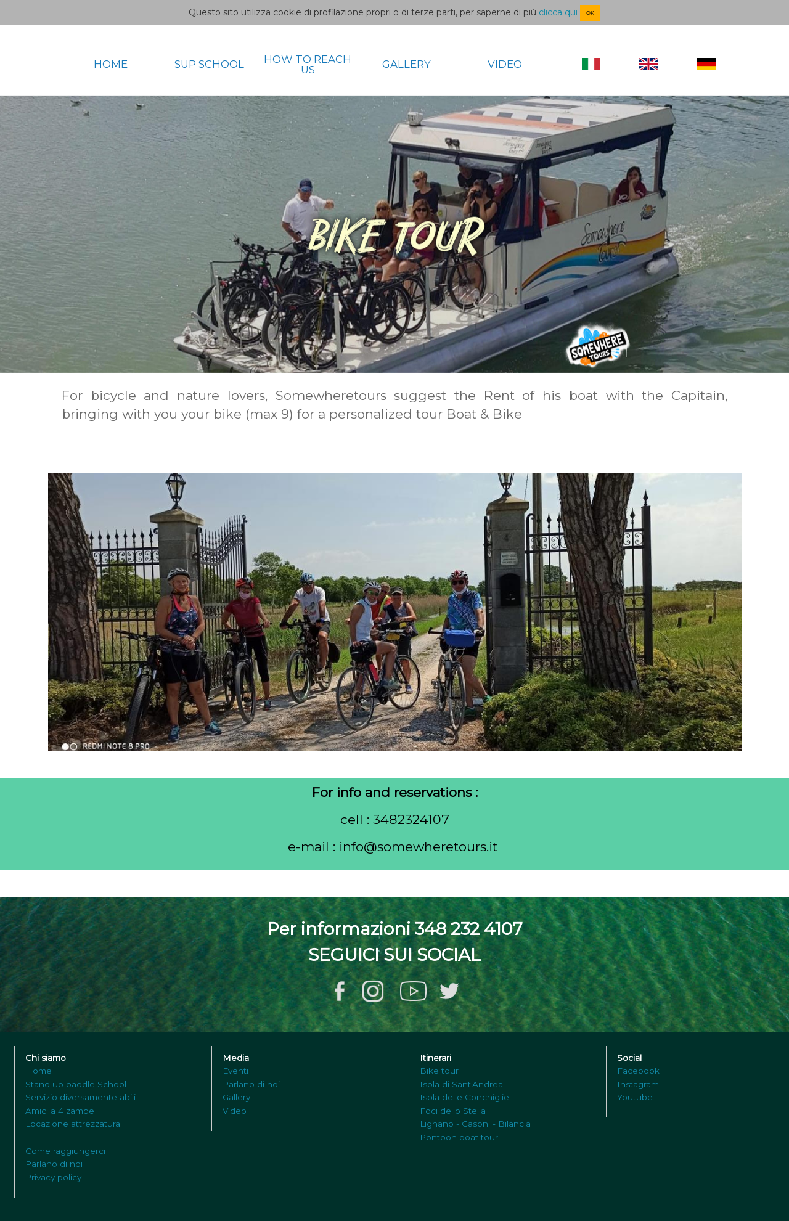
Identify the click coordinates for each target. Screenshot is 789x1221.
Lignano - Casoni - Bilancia (475, 1124)
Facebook (638, 1071)
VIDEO (505, 64)
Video (235, 1111)
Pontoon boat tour (459, 1137)
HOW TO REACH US (307, 64)
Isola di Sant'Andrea (461, 1084)
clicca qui (558, 12)
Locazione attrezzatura (72, 1124)
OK (590, 13)
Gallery (236, 1097)
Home (38, 1071)
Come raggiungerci (65, 1151)
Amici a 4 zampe (59, 1111)
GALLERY (406, 64)
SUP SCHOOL (209, 64)
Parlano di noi (54, 1164)
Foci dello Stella (453, 1111)
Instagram (638, 1084)
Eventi (235, 1071)
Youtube (635, 1097)
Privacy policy (53, 1177)
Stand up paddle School (75, 1084)
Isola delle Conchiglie (464, 1097)
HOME (111, 64)
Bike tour (439, 1071)
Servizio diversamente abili (80, 1097)
